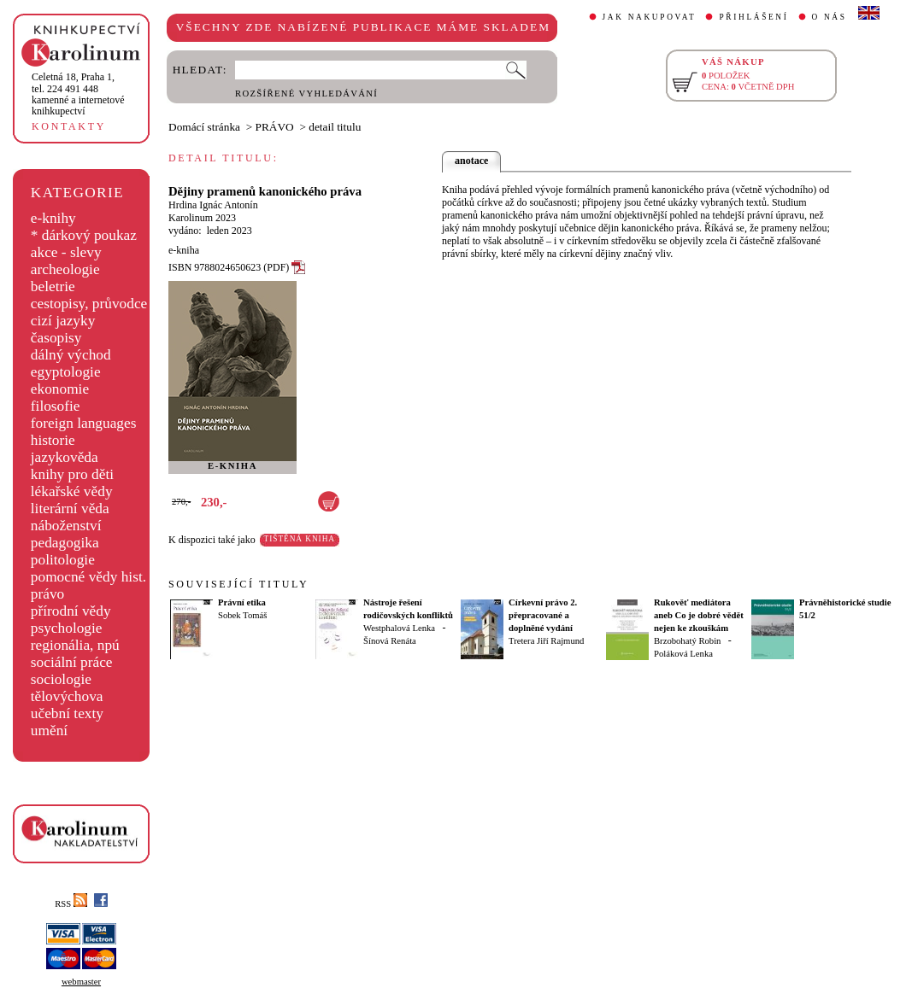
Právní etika (242, 602)
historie (53, 440)
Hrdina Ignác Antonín (213, 205)
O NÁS (829, 17)
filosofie (55, 406)
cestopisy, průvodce (89, 303)
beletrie (53, 286)
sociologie (61, 679)
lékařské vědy (72, 491)
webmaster (81, 981)
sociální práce (72, 662)
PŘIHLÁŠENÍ (753, 17)
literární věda (70, 508)
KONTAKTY (69, 126)
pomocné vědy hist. (88, 577)
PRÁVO (275, 126)
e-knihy (53, 218)
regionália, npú (75, 645)
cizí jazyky (63, 321)
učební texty (67, 713)
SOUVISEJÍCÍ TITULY (238, 584)
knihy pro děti (72, 474)
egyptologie (66, 372)
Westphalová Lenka (399, 628)
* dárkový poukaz (84, 235)
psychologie (67, 628)
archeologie (65, 269)
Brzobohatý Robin (687, 641)
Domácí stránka (204, 126)
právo (47, 594)
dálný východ (71, 355)
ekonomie (60, 389)
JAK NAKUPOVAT (650, 17)
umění (49, 730)
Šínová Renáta (389, 641)
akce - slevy (66, 252)
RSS (71, 904)
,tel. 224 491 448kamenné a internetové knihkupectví (78, 94)
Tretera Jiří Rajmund (546, 641)
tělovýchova (67, 696)
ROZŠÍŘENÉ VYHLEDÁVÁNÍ (306, 93)
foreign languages (84, 423)
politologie (63, 560)
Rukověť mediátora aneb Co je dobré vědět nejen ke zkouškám (699, 615)
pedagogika (65, 543)
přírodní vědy (71, 611)
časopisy (56, 338)
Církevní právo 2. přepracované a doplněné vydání (543, 615)
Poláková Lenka (683, 653)
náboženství (66, 525)
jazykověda (64, 457)
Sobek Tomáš (242, 615)
